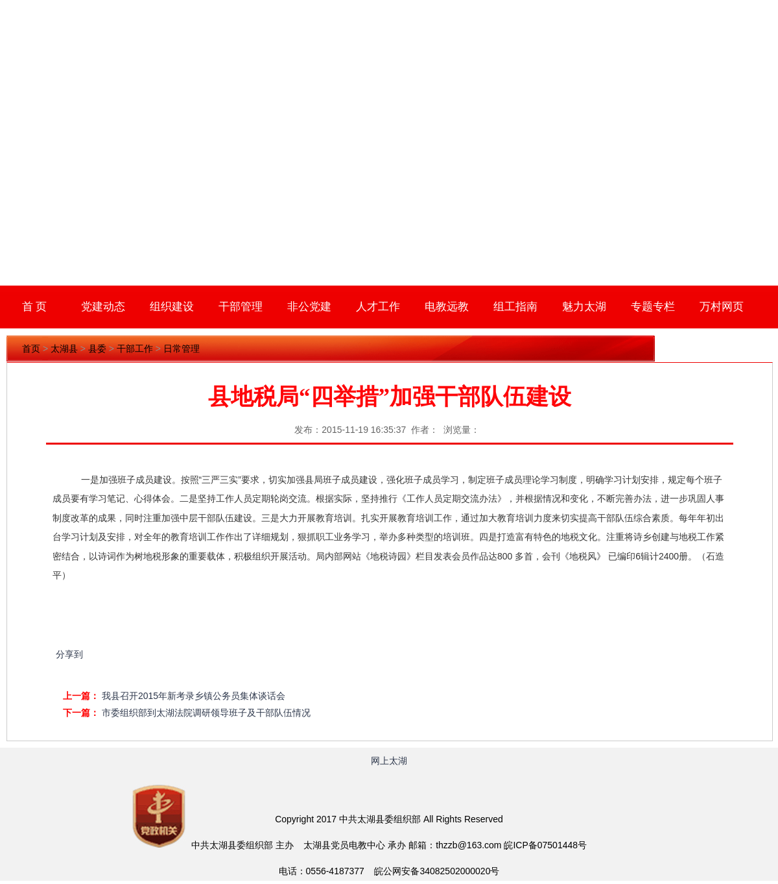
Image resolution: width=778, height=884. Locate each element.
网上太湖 (389, 760)
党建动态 (103, 307)
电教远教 (447, 307)
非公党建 (309, 307)
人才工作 (378, 307)
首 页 (34, 307)
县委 (97, 348)
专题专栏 (653, 307)
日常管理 (181, 348)
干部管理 (240, 307)
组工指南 (515, 307)
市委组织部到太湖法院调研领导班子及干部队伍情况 (206, 712)
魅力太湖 (584, 307)
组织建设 (172, 307)
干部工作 (135, 348)
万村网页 (722, 307)
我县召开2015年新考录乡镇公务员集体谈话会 (193, 696)
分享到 (69, 654)
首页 (31, 348)
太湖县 (64, 348)
